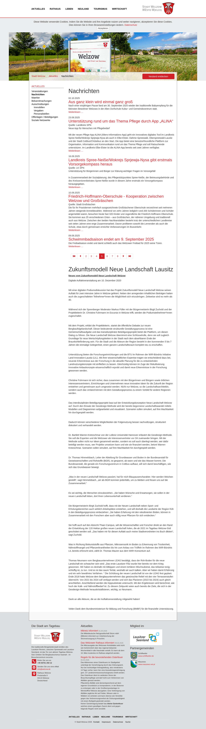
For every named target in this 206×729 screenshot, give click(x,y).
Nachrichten (38, 94)
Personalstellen (41, 113)
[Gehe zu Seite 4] (80, 256)
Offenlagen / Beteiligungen (45, 117)
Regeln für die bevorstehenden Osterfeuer (102, 657)
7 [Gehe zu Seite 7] (112, 256)
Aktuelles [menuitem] (38, 9)
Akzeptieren (103, 28)
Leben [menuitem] (69, 9)
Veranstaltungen (40, 91)
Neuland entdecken (158, 76)
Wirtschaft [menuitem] (119, 9)
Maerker (36, 97)
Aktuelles (53, 76)
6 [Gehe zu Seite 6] (107, 256)
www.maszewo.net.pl (146, 664)
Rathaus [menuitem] (55, 9)
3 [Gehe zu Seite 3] (91, 256)
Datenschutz (131, 25)
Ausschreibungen (40, 104)
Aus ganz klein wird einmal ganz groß (101, 102)
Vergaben (38, 110)
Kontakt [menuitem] (96, 722)
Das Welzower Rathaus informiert (97, 642)
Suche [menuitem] (128, 722)
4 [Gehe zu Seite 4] (96, 256)
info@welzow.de (43, 669)
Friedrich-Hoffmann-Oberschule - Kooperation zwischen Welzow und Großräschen (116, 198)
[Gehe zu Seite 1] (74, 256)
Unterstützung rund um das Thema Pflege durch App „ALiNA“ (121, 121)
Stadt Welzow (38, 76)
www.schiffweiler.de (146, 656)
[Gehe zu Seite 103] (129, 256)
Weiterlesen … (76, 112)
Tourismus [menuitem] (100, 9)
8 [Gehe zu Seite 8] (117, 256)
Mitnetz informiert (89, 630)
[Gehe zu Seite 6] (123, 256)
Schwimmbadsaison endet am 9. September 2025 (111, 239)
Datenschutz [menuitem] (118, 722)
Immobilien (39, 107)
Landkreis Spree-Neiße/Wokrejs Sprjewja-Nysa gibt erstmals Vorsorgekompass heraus (120, 162)
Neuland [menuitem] (83, 9)
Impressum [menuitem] (106, 722)
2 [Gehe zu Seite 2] (86, 256)
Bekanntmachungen (42, 101)
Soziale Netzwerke (41, 120)
